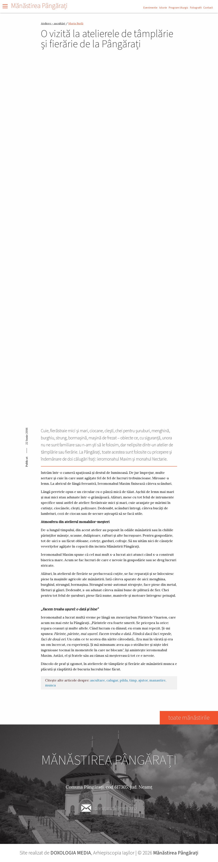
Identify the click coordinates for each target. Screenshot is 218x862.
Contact (208, 8)
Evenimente (150, 8)
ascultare (97, 680)
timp (133, 680)
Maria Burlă (75, 23)
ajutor (143, 680)
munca (50, 685)
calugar (112, 680)
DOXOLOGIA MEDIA (70, 853)
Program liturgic (178, 8)
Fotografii (196, 8)
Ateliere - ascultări (53, 23)
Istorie (163, 8)
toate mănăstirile (188, 717)
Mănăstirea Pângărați (39, 6)
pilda (124, 680)
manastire (157, 680)
